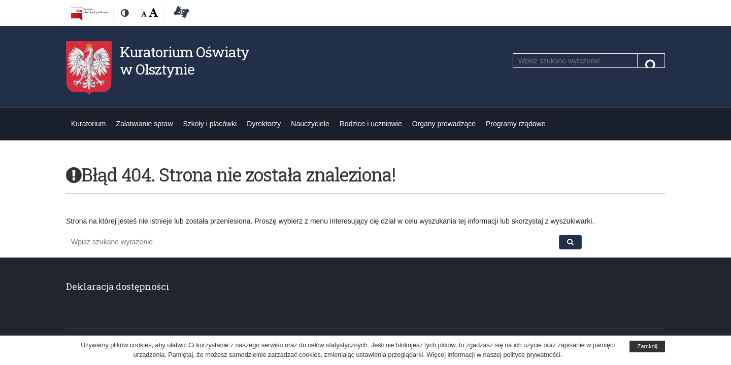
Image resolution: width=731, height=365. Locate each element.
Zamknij (647, 346)
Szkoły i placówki (210, 124)
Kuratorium (88, 124)
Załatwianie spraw (144, 124)
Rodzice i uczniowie (371, 124)
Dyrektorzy (264, 124)
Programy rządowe (516, 124)
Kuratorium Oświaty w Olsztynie (184, 61)
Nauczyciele (310, 124)
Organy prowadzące (444, 124)
